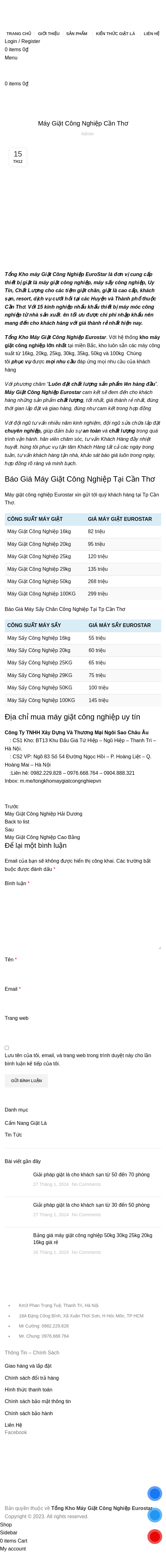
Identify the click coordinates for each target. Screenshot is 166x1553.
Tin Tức (83, 108)
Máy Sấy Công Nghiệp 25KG (39, 662)
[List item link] (83, 1324)
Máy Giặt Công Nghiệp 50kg (39, 581)
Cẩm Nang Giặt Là (26, 1123)
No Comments (86, 1184)
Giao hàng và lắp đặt (28, 1366)
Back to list (17, 821)
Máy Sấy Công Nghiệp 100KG (41, 700)
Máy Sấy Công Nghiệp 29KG (39, 675)
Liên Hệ (13, 1425)
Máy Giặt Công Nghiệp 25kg (39, 556)
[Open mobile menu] (11, 57)
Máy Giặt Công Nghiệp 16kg (39, 531)
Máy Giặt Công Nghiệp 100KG (41, 593)
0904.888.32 (118, 773)
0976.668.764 (82, 773)
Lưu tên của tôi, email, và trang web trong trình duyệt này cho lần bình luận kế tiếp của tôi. (78, 1059)
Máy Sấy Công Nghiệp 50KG (39, 687)
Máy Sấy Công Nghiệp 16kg (38, 638)
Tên (11, 959)
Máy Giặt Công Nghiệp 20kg (39, 544)
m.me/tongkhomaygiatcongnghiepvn (60, 781)
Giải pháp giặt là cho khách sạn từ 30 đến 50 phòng (91, 1205)
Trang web (16, 1018)
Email (13, 989)
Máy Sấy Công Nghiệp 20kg (38, 650)
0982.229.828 (46, 773)
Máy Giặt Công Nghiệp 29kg (39, 569)
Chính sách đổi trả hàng (32, 1378)
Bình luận (17, 883)
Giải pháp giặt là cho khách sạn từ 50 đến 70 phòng (91, 1174)
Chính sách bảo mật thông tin (38, 1401)
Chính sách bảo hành (29, 1413)
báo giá (109, 455)
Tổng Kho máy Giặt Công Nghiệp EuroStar (56, 274)
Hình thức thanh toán (28, 1389)
